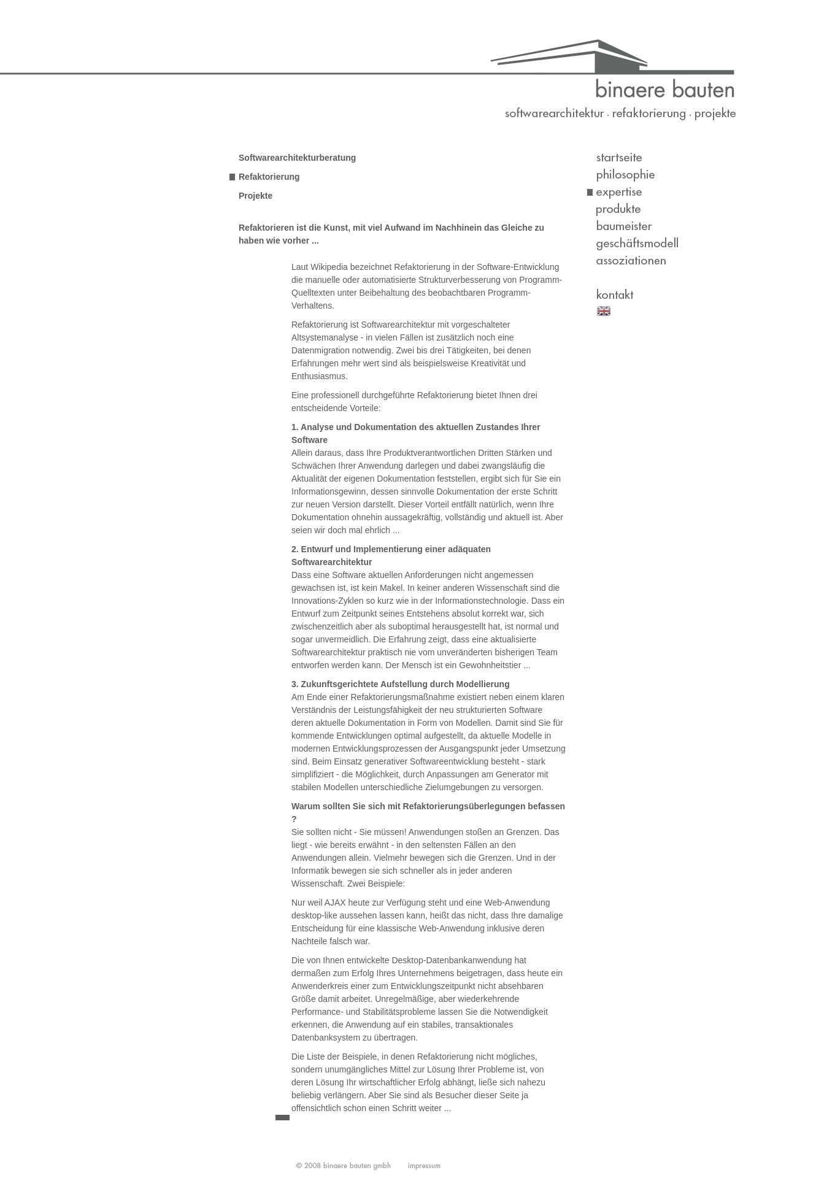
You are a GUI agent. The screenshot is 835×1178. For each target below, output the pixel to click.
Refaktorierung (269, 177)
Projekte (255, 196)
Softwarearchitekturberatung (297, 158)
